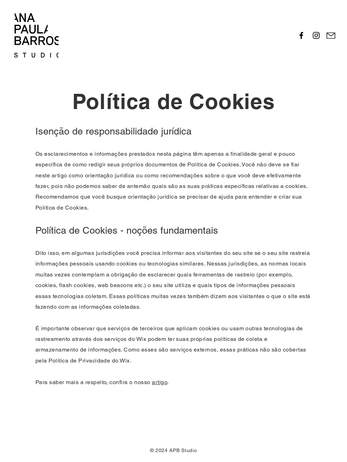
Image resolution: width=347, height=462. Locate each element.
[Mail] (331, 35)
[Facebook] (301, 35)
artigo (159, 382)
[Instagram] (316, 35)
